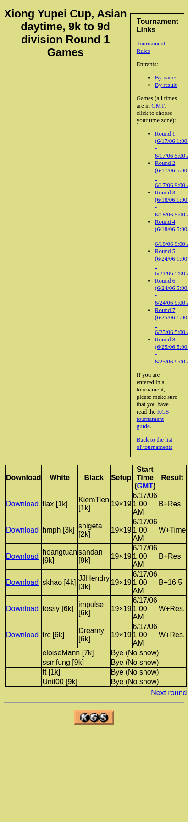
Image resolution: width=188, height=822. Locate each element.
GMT (157, 105)
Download (22, 504)
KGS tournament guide (153, 419)
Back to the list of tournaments (154, 443)
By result (166, 84)
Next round (169, 693)
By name (166, 77)
